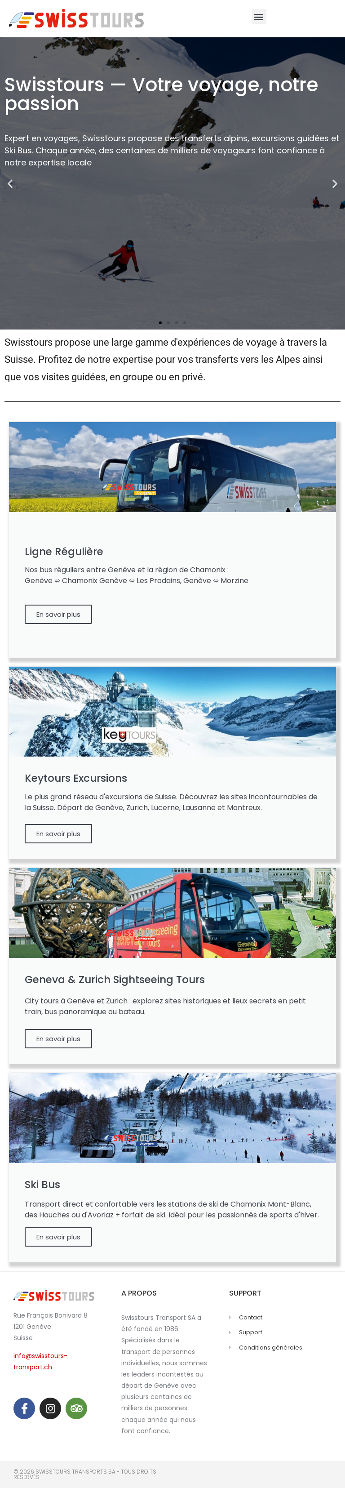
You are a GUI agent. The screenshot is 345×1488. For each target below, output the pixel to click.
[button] (259, 16)
